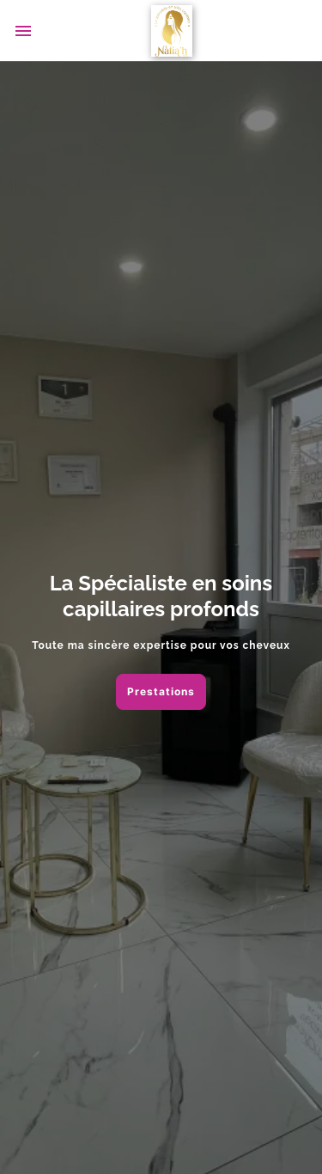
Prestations (161, 691)
